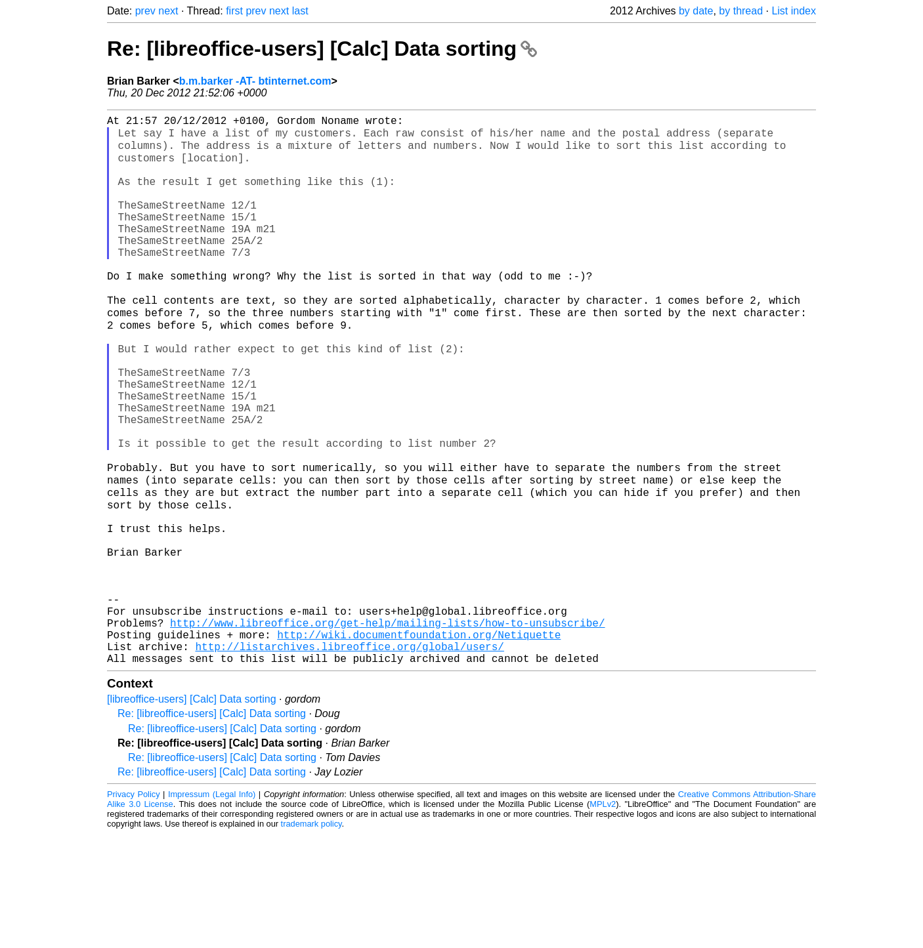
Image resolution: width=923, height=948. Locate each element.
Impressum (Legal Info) (211, 908)
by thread (741, 10)
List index (793, 10)
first (234, 10)
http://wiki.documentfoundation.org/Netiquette (419, 743)
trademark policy (311, 938)
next (168, 10)
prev (145, 10)
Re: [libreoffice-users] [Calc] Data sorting (322, 48)
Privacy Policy (133, 908)
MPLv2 (603, 918)
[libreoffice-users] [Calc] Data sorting (191, 813)
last (300, 10)
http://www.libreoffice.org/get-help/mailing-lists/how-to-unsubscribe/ (387, 729)
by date (696, 10)
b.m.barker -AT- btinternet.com (255, 81)
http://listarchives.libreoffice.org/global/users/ (349, 758)
